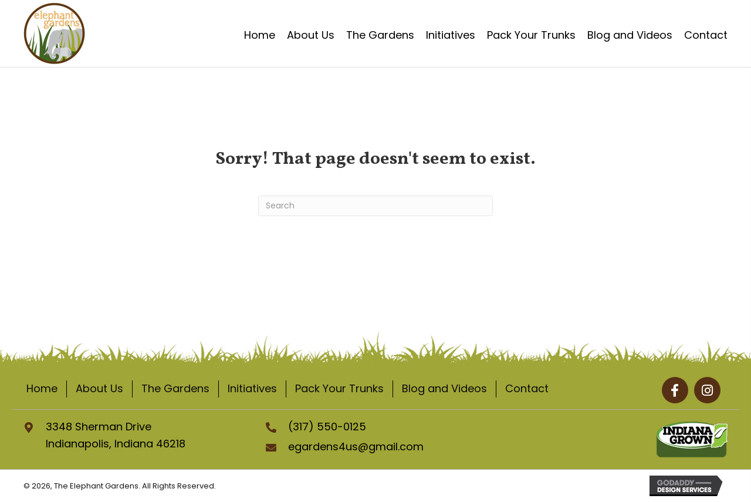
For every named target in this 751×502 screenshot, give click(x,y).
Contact (527, 388)
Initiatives (252, 388)
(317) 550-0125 (327, 426)
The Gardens (175, 388)
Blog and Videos (444, 388)
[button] (675, 390)
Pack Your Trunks (339, 388)
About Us (99, 388)
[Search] (375, 206)
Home (41, 388)
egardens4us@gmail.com (356, 446)
